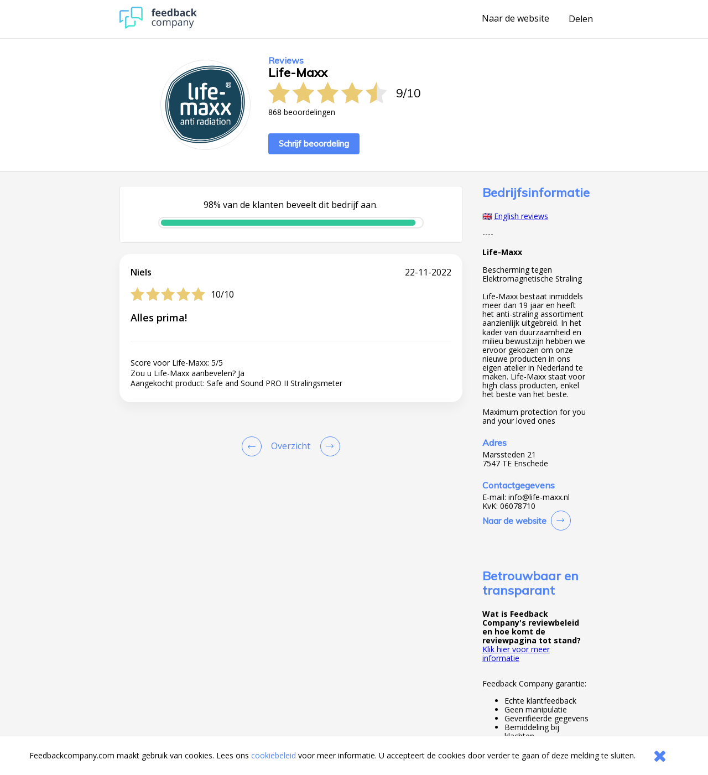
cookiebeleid (273, 755)
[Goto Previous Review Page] (254, 446)
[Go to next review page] (328, 446)
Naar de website (515, 18)
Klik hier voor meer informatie (516, 653)
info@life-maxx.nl (539, 497)
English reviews (521, 216)
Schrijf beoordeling (314, 143)
